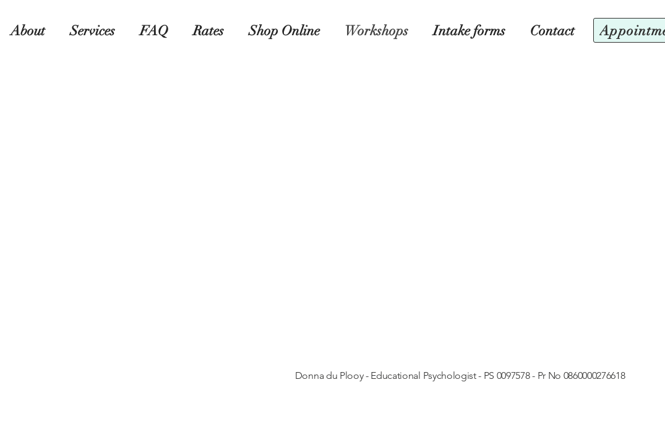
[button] (287, 30)
